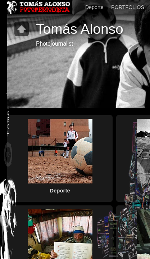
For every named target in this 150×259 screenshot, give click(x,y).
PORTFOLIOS (127, 7)
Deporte (94, 7)
